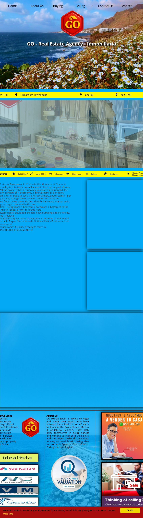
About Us (51, 415)
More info (8, 514)
